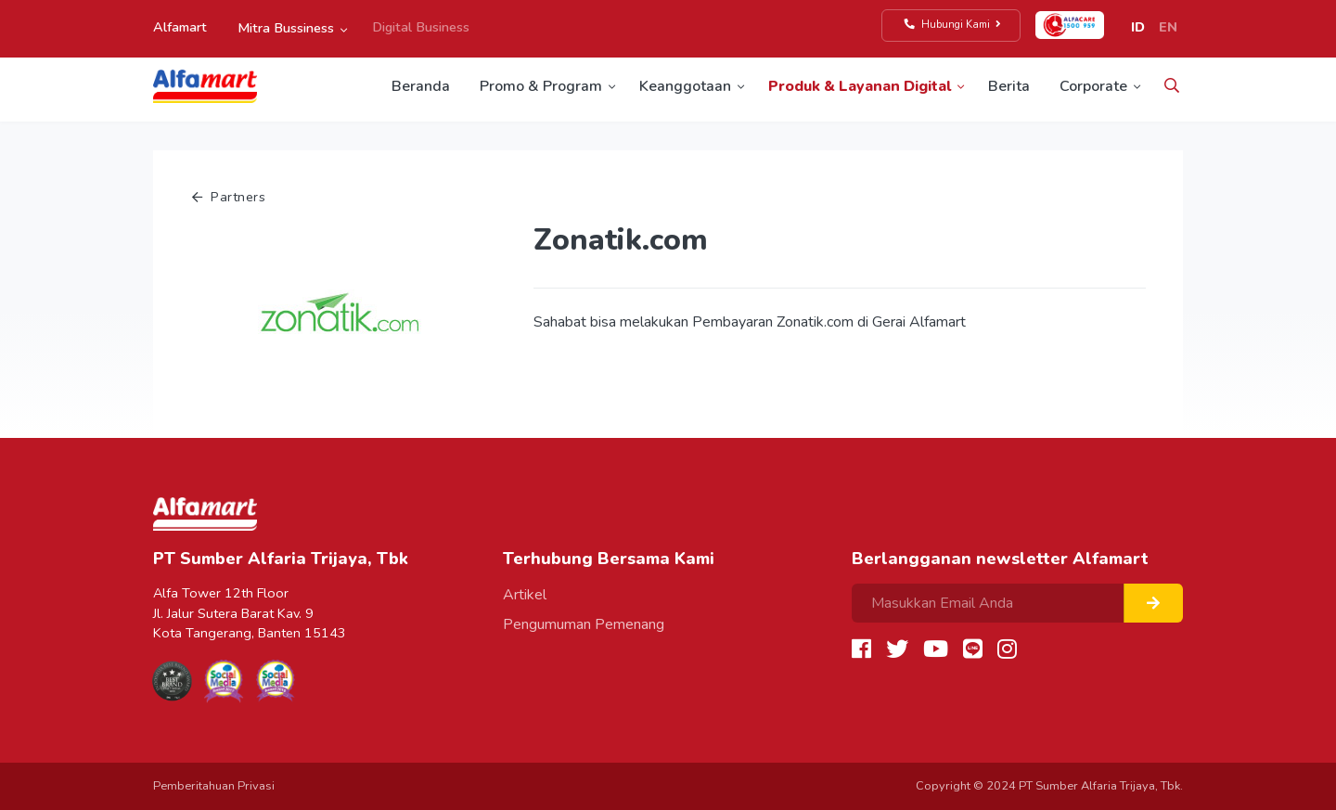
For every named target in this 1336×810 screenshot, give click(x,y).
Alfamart (180, 27)
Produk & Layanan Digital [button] (859, 86)
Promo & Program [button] (541, 86)
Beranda (421, 86)
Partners (228, 196)
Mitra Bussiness (286, 28)
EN (1168, 27)
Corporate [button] (1093, 86)
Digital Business (420, 27)
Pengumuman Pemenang (583, 624)
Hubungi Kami (953, 25)
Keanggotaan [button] (685, 86)
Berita (1009, 86)
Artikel (524, 595)
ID (1138, 27)
